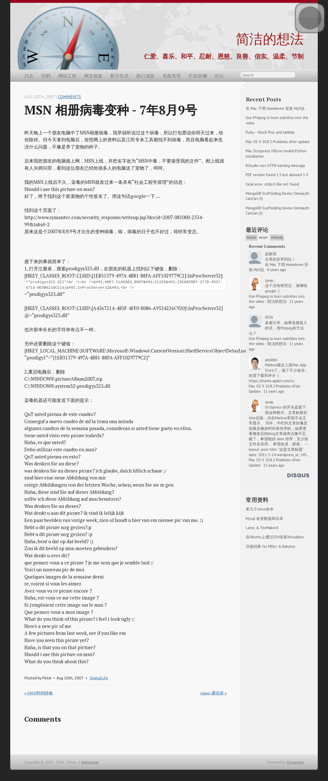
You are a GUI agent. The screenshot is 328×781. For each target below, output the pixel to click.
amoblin (271, 359)
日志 (29, 76)
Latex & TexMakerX (262, 527)
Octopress (295, 762)
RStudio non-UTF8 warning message (275, 165)
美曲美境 (171, 76)
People (251, 237)
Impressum (90, 762)
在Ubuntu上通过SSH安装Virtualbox (275, 536)
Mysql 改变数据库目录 (264, 518)
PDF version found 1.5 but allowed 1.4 (277, 174)
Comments (69, 97)
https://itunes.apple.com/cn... (273, 380)
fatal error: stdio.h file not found (272, 184)
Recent (263, 237)
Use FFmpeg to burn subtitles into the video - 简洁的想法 (277, 299)
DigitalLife (99, 677)
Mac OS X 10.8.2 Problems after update (278, 141)
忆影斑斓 (198, 76)
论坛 (219, 76)
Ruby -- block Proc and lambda (270, 132)
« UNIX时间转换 (38, 693)
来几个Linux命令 (260, 509)
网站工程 (67, 76)
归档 (45, 76)
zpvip (269, 280)
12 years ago (273, 465)
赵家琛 (270, 253)
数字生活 (119, 76)
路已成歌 (145, 76)
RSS (301, 75)
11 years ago (273, 391)
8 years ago (276, 269)
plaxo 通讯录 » (214, 693)
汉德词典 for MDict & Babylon (270, 546)
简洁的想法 (270, 39)
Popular (277, 237)
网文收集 (93, 76)
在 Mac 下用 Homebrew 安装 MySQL (275, 108)
